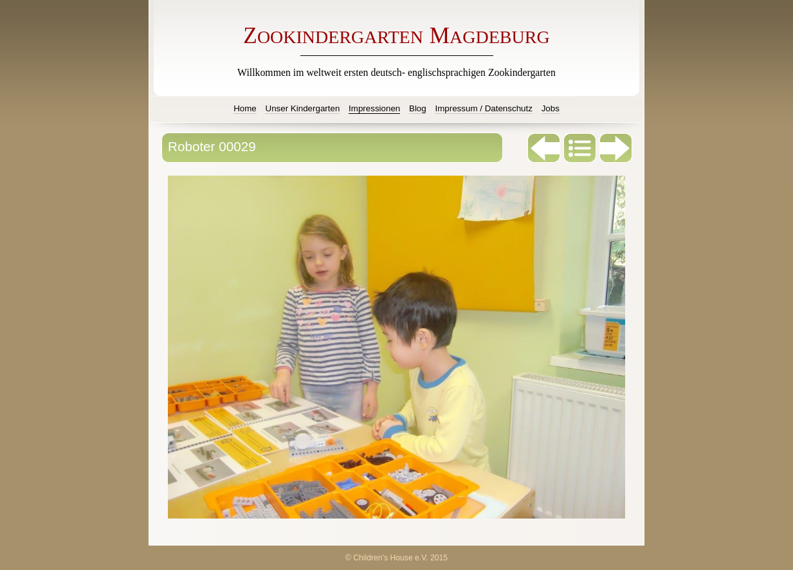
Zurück (544, 148)
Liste (580, 148)
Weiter (616, 148)
